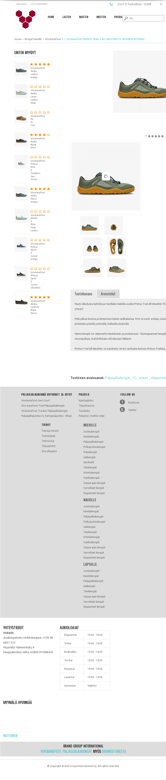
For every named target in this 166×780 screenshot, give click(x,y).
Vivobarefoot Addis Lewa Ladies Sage (26, 94)
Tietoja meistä (50, 430)
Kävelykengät (91, 436)
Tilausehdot (48, 446)
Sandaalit (88, 462)
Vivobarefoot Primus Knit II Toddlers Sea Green (26, 167)
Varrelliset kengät (93, 488)
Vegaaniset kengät (94, 493)
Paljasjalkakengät (118, 378)
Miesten (101, 17)
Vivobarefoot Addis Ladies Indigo (26, 70)
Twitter (132, 410)
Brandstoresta (114, 751)
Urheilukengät (91, 472)
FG (134, 378)
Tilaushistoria (86, 405)
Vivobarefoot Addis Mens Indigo (26, 194)
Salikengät (89, 457)
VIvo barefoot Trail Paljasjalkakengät (43, 405)
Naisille (89, 499)
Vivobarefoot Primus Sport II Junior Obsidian (26, 277)
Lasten (67, 17)
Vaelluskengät (91, 477)
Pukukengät (90, 452)
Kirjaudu (21, 4)
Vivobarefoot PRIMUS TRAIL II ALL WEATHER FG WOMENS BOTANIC (28, 19)
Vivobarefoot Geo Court (35, 400)
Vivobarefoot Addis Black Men (26, 140)
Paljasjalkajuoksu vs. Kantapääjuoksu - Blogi (46, 415)
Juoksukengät (91, 431)
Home (51, 17)
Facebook (133, 402)
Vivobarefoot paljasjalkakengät (66, 751)
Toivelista (84, 410)
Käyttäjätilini (86, 400)
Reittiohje (10, 735)
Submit (126, 18)
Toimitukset (48, 436)
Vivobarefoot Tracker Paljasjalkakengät (44, 410)
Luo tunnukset (39, 4)
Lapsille (90, 564)
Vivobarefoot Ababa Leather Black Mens (26, 304)
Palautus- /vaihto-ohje (92, 415)
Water (144, 378)
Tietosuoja (48, 441)
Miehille (90, 425)
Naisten (83, 17)
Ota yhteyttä (49, 451)
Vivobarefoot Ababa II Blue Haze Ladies (26, 220)
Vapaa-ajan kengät (94, 483)
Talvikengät (90, 467)
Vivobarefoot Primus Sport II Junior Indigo (26, 248)
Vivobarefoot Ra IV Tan (26, 118)
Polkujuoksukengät (94, 447)
